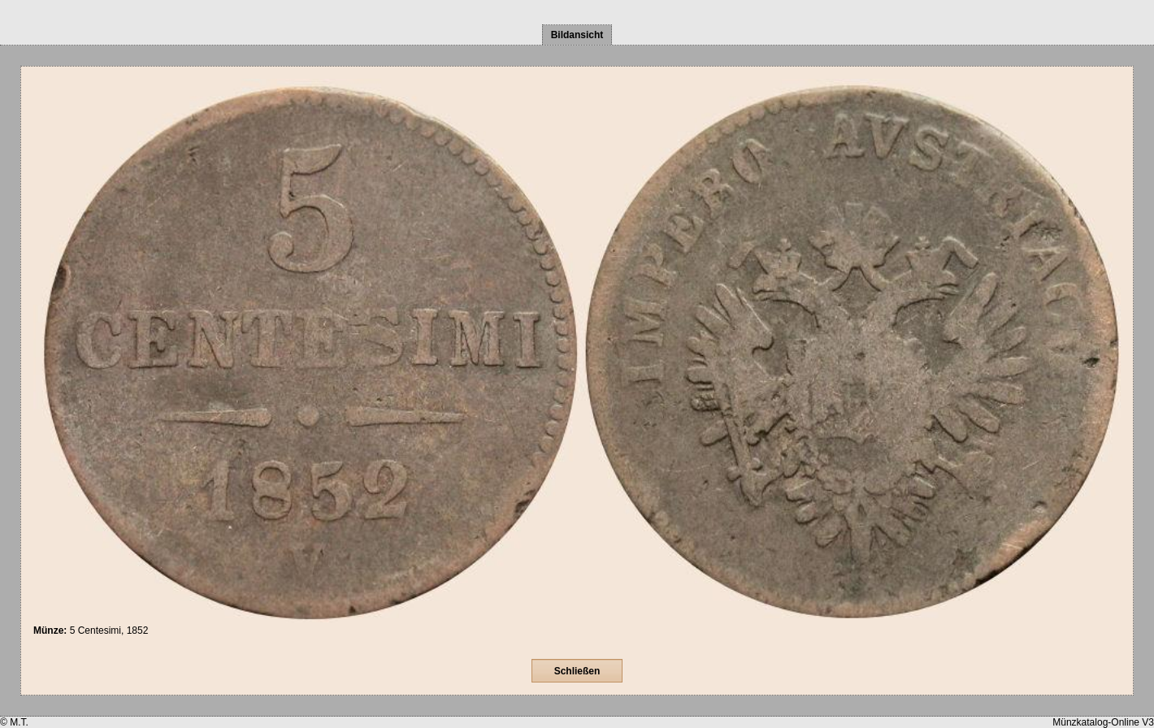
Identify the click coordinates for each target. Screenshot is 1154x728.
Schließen (577, 671)
